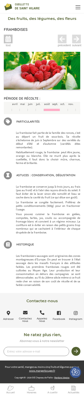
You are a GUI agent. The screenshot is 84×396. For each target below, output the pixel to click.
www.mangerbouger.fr (42, 370)
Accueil (10, 392)
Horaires (31, 392)
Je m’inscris (75, 351)
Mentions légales (61, 377)
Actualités (73, 392)
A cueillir (52, 392)
